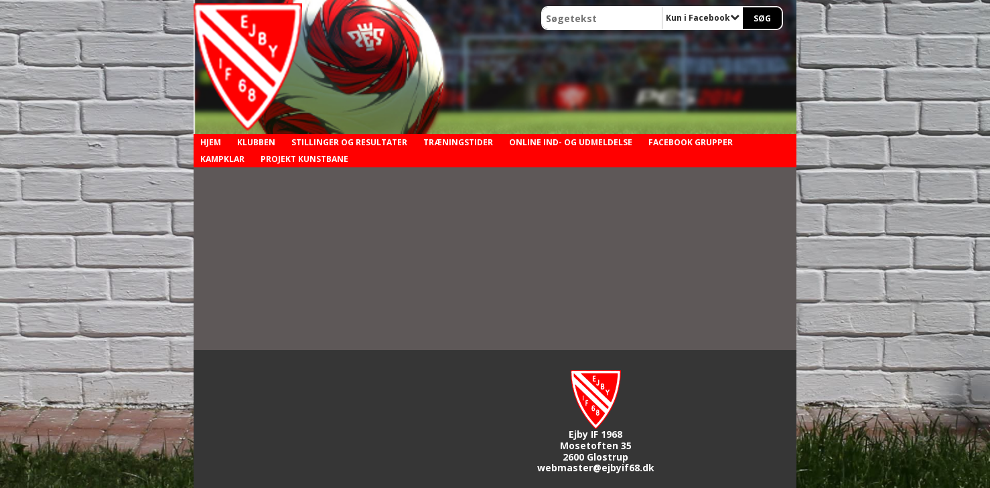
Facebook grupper (690, 142)
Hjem (210, 142)
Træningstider (458, 142)
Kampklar (222, 159)
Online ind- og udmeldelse (570, 142)
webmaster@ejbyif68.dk (595, 467)
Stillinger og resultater (349, 142)
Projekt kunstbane (304, 159)
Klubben (256, 142)
